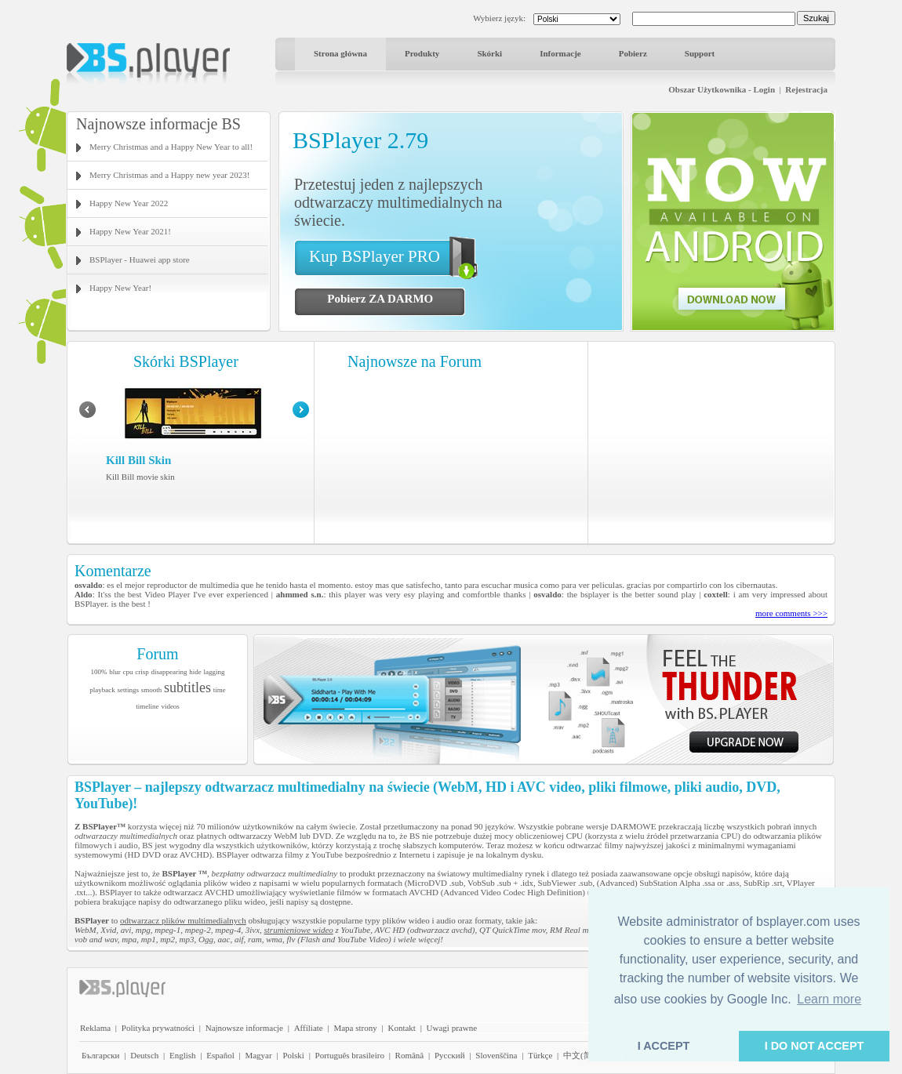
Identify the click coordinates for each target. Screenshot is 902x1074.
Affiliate (308, 1027)
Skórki (489, 53)
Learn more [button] (829, 999)
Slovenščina (496, 1055)
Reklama (95, 1027)
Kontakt (401, 1027)
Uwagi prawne (452, 1027)
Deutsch (144, 1055)
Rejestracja (806, 89)
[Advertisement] (712, 443)
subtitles (187, 687)
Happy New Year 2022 (128, 203)
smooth (151, 690)
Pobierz (633, 53)
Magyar (258, 1055)
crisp (142, 672)
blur (115, 672)
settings (128, 690)
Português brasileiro (349, 1055)
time (219, 690)
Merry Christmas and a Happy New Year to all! (171, 146)
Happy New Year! (120, 287)
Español (220, 1055)
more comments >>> (791, 613)
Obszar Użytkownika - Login (721, 89)
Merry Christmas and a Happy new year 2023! (169, 175)
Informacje (560, 53)
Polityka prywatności (158, 1027)
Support (700, 53)
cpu (128, 672)
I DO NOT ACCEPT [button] (814, 1046)
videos (170, 706)
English (182, 1055)
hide (195, 672)
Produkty (422, 53)
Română (409, 1055)
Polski (293, 1055)
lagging (213, 672)
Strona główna (340, 53)
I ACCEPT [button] (664, 1046)
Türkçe (540, 1055)
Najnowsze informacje (244, 1027)
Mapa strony (354, 1027)
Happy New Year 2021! (130, 231)
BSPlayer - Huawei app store (139, 259)
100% (99, 672)
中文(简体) (583, 1055)
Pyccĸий (450, 1055)
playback (102, 690)
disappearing (169, 672)
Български (101, 1055)
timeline (147, 706)
